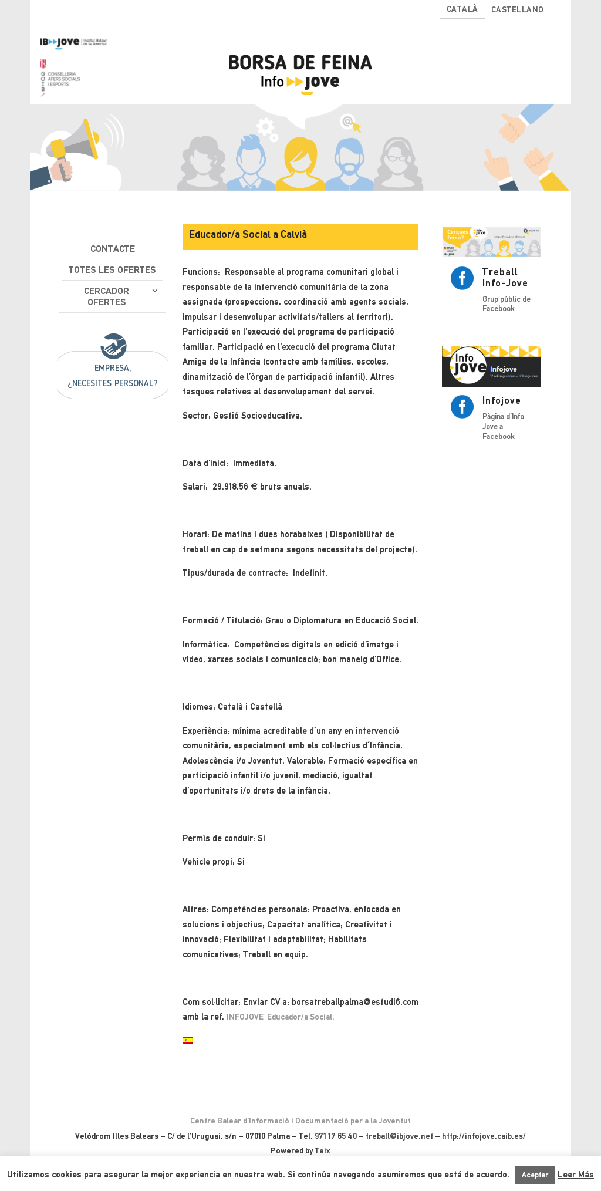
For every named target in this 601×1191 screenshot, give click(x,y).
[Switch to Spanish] (188, 1041)
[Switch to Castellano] (517, 12)
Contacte (112, 248)
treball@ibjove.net (399, 1136)
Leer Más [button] (576, 1174)
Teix (322, 1150)
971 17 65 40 (336, 1136)
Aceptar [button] (535, 1174)
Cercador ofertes (106, 296)
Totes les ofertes (112, 269)
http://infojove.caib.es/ (484, 1136)
